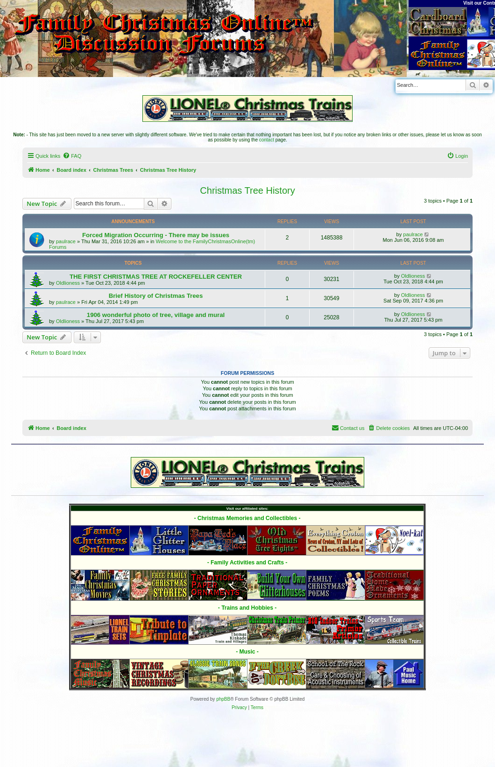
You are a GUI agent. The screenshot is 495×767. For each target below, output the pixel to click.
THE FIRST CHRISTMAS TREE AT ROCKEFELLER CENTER (156, 276)
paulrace (66, 241)
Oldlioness (68, 283)
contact (266, 139)
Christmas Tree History (247, 190)
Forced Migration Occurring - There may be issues (155, 235)
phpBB (223, 699)
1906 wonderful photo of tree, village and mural (156, 314)
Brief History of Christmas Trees (156, 295)
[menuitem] (72, 156)
